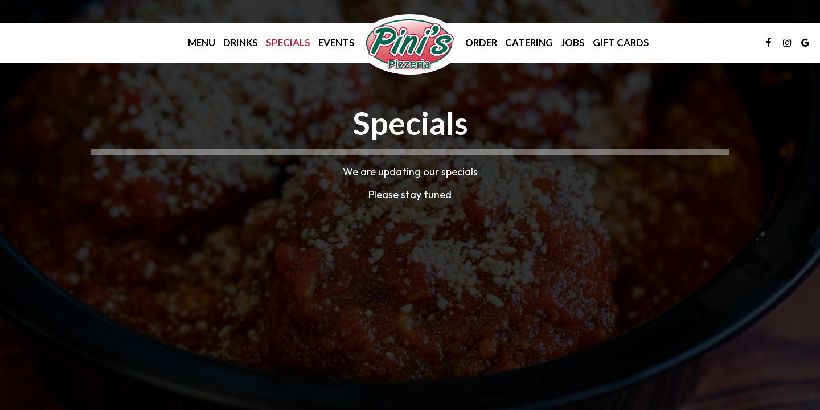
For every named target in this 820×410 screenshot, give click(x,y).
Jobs (573, 42)
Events (336, 42)
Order (481, 42)
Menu (201, 42)
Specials (288, 42)
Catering (529, 42)
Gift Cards (621, 42)
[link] (410, 44)
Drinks (240, 42)
